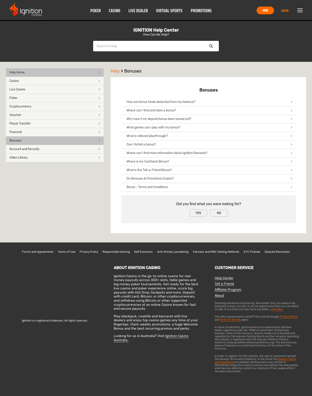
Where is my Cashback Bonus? (209, 161)
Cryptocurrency (54, 106)
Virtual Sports (169, 10)
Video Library (54, 157)
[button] (95, 10)
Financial (54, 132)
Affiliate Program (228, 290)
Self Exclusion (143, 251)
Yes (198, 213)
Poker (95, 10)
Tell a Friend (224, 284)
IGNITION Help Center (156, 30)
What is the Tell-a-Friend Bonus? (209, 170)
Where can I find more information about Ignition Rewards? (209, 153)
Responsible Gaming (116, 251)
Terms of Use (66, 251)
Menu (300, 10)
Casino (114, 10)
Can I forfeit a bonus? (209, 144)
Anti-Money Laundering (173, 251)
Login (284, 10)
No (219, 213)
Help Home (54, 72)
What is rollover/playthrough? (209, 136)
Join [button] (265, 10)
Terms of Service (231, 319)
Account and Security (54, 149)
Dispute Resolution (277, 251)
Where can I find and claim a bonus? (209, 110)
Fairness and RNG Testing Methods (216, 251)
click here (277, 309)
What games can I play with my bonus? (209, 127)
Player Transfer (54, 123)
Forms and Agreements (37, 251)
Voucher (54, 115)
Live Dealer (138, 10)
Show (211, 46)
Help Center (224, 278)
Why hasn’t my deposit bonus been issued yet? (209, 119)
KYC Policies (252, 251)
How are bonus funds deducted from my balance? (209, 102)
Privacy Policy (89, 251)
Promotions (201, 10)
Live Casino (54, 89)
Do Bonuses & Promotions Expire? (209, 178)
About (219, 295)
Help (117, 71)
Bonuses (54, 140)
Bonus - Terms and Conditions (209, 187)
